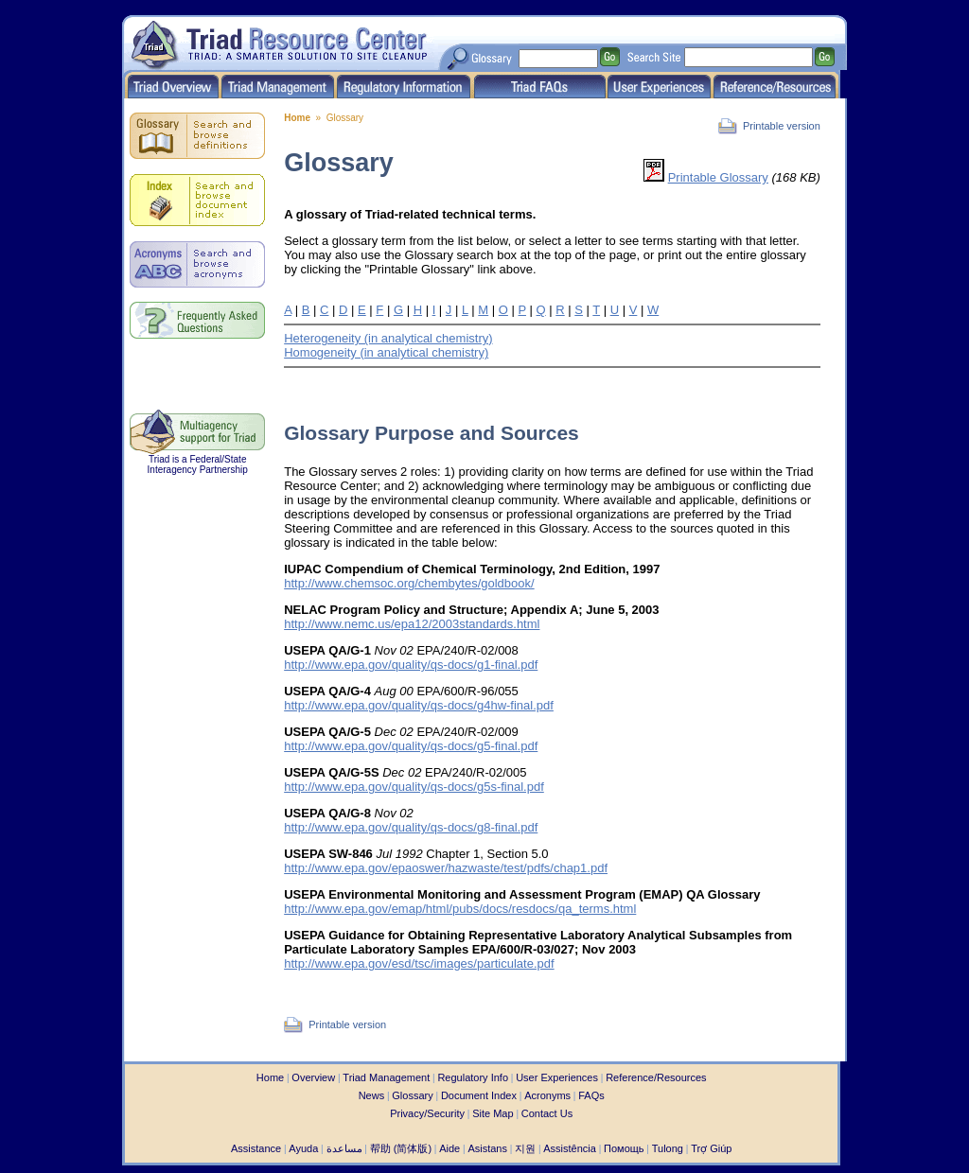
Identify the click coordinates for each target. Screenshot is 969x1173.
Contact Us (547, 1113)
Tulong (667, 1148)
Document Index (479, 1095)
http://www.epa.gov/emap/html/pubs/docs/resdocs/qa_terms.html (460, 909)
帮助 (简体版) (401, 1148)
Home (297, 118)
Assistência (569, 1148)
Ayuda (303, 1148)
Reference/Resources (656, 1077)
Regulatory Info (472, 1077)
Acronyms (547, 1095)
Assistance (256, 1148)
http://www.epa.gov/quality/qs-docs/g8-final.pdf (410, 827)
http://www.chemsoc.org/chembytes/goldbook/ (409, 583)
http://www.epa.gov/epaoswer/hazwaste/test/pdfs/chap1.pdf (446, 868)
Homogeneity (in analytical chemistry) (386, 352)
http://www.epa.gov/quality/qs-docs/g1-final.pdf (410, 664)
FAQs (591, 1095)
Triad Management (386, 1077)
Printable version (781, 125)
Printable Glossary (718, 177)
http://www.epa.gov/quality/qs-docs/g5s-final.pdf (414, 786)
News (372, 1095)
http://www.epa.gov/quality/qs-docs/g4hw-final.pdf (419, 705)
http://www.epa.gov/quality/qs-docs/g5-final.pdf (410, 746)
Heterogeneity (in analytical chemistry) (388, 338)
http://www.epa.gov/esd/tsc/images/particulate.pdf (419, 963)
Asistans (487, 1148)
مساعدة (344, 1148)
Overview (313, 1077)
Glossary (412, 1095)
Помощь (624, 1148)
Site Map (492, 1113)
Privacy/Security (427, 1113)
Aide (449, 1148)
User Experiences (557, 1077)
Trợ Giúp (711, 1148)
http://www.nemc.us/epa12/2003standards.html (411, 624)
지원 (525, 1148)
